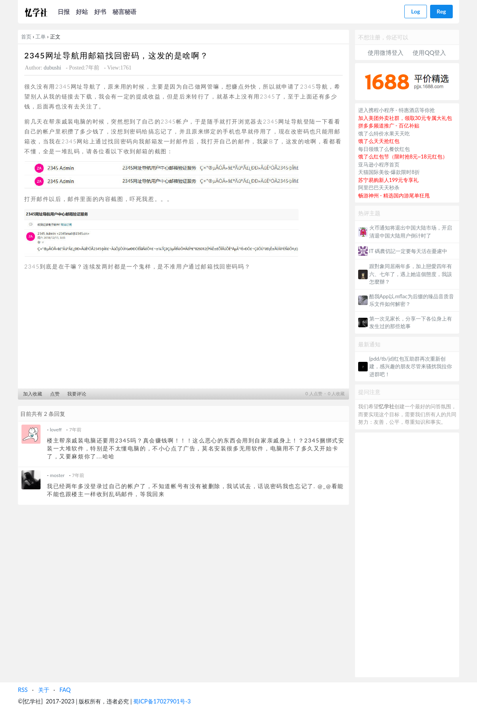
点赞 (55, 394)
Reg (441, 11)
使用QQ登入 (429, 52)
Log (415, 11)
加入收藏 (32, 394)
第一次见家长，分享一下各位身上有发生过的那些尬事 (410, 322)
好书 (100, 11)
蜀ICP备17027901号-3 (162, 701)
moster (57, 475)
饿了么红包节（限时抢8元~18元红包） (403, 156)
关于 (43, 689)
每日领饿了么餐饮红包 (384, 149)
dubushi (52, 68)
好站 (82, 11)
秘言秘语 (124, 11)
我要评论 (76, 394)
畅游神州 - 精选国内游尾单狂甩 (394, 195)
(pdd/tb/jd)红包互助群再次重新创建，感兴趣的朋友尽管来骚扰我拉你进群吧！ (410, 366)
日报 (64, 11)
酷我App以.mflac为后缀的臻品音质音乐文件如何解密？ (411, 300)
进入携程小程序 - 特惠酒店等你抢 (396, 110)
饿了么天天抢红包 (378, 141)
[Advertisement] (183, 332)
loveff (56, 430)
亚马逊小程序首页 (378, 164)
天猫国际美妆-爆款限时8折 (389, 172)
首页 (26, 36)
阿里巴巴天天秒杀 (378, 187)
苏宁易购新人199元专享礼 (388, 180)
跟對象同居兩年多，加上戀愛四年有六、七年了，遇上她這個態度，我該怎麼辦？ (410, 274)
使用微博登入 (385, 52)
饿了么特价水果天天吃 (384, 133)
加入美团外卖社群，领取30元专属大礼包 (405, 118)
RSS (23, 689)
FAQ (64, 689)
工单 (40, 36)
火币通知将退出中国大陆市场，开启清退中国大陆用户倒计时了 (410, 231)
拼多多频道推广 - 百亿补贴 (389, 125)
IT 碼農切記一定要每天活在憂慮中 (408, 251)
